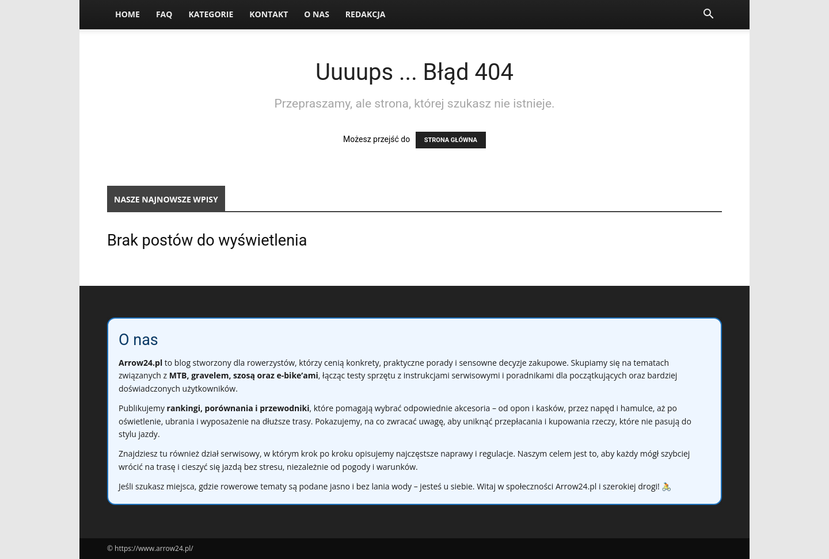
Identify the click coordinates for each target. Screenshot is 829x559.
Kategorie (210, 14)
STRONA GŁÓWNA (450, 140)
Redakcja (365, 14)
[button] (708, 15)
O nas (316, 14)
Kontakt (268, 14)
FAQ (164, 14)
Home (127, 14)
